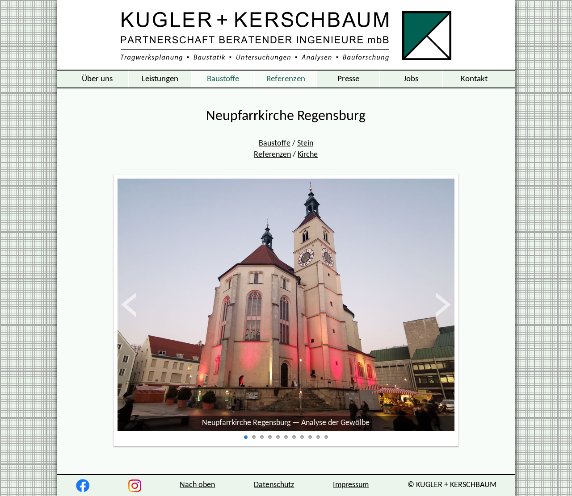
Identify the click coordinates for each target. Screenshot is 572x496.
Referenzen (285, 79)
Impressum (351, 485)
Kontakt (474, 79)
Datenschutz (274, 485)
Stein (305, 143)
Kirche (308, 154)
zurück (138, 305)
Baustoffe (223, 79)
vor (442, 305)
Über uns (97, 79)
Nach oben (197, 485)
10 (318, 437)
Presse (348, 79)
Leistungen (160, 79)
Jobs (411, 79)
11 (326, 437)
